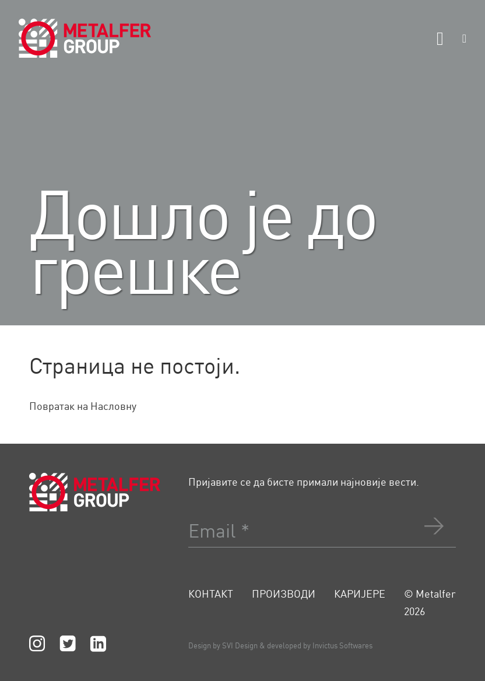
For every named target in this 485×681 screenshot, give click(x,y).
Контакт (210, 593)
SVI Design (240, 645)
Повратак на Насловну (82, 405)
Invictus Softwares (342, 645)
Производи (283, 593)
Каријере (359, 593)
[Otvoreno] (440, 38)
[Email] (322, 523)
